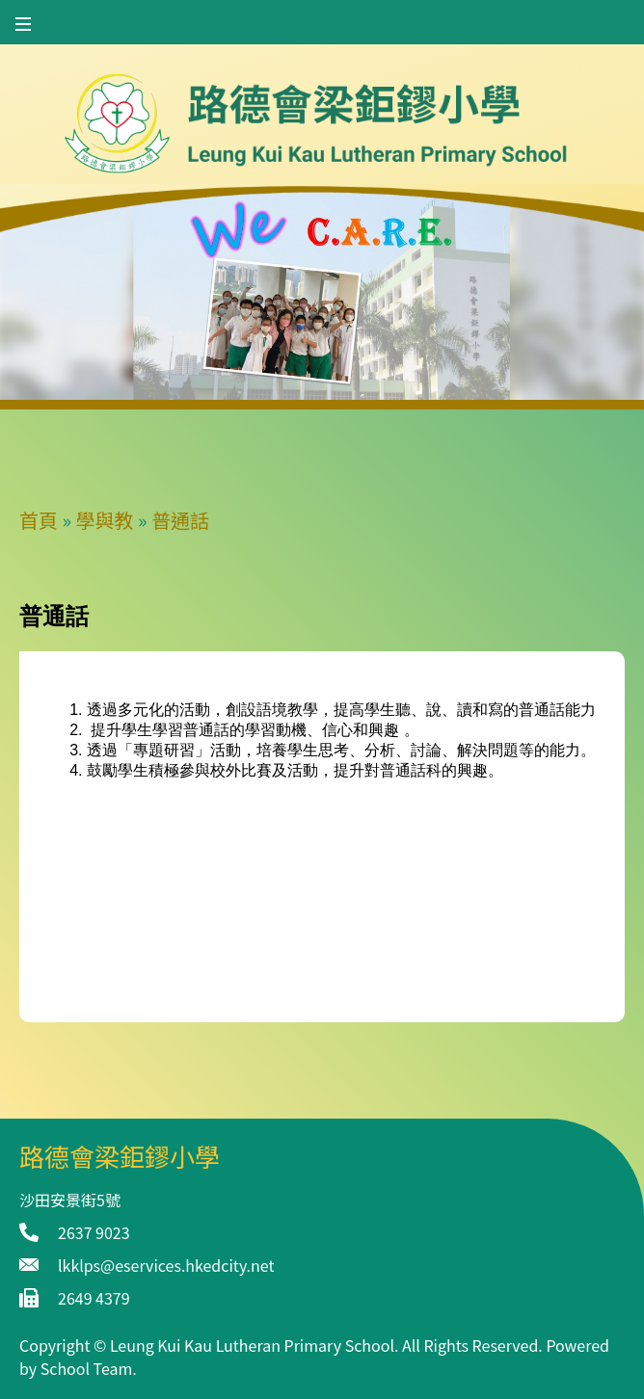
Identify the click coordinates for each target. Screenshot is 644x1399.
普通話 (180, 520)
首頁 (38, 520)
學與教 (105, 520)
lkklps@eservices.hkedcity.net (166, 1265)
